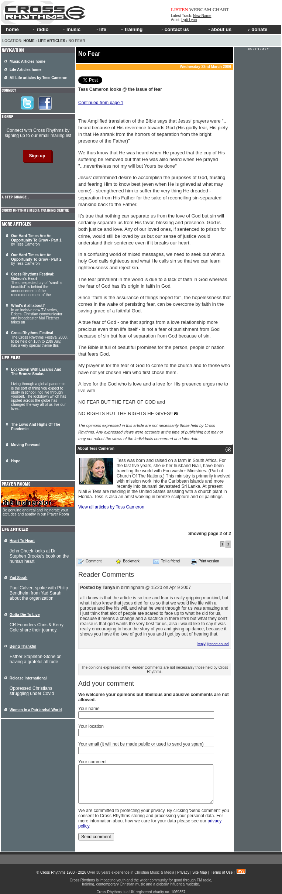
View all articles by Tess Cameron (111, 507)
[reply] (201, 644)
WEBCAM (200, 9)
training (131, 29)
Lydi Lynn (189, 20)
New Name (202, 16)
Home (29, 41)
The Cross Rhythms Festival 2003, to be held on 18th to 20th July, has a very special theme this (39, 339)
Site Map (199, 872)
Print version (205, 562)
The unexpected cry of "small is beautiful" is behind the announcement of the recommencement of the (36, 284)
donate (257, 29)
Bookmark (128, 561)
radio (40, 29)
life (100, 29)
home (11, 29)
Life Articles (51, 41)
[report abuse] (218, 644)
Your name (89, 708)
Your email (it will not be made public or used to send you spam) (141, 744)
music (71, 29)
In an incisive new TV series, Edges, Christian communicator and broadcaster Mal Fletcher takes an (36, 314)
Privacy (183, 872)
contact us (175, 29)
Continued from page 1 (100, 102)
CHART (221, 9)
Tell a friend (166, 561)
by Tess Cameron (36, 240)
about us (219, 29)
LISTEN (179, 9)
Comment (90, 561)
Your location (91, 726)
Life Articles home (25, 70)
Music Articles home (27, 61)
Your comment (92, 761)
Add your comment (106, 683)
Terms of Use (222, 872)
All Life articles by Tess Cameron (39, 78)
